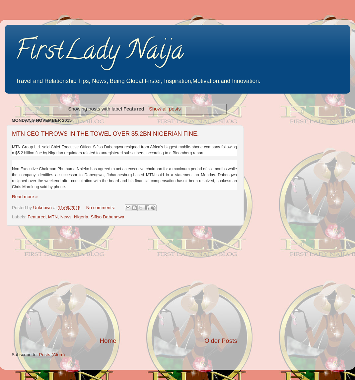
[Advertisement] (124, 281)
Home (108, 340)
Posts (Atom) (52, 354)
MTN (53, 216)
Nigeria (81, 216)
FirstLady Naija (99, 52)
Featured (36, 216)
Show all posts (165, 109)
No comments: (101, 207)
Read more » (25, 196)
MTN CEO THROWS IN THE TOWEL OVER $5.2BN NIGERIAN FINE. (105, 133)
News (66, 216)
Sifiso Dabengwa (107, 216)
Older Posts (220, 340)
